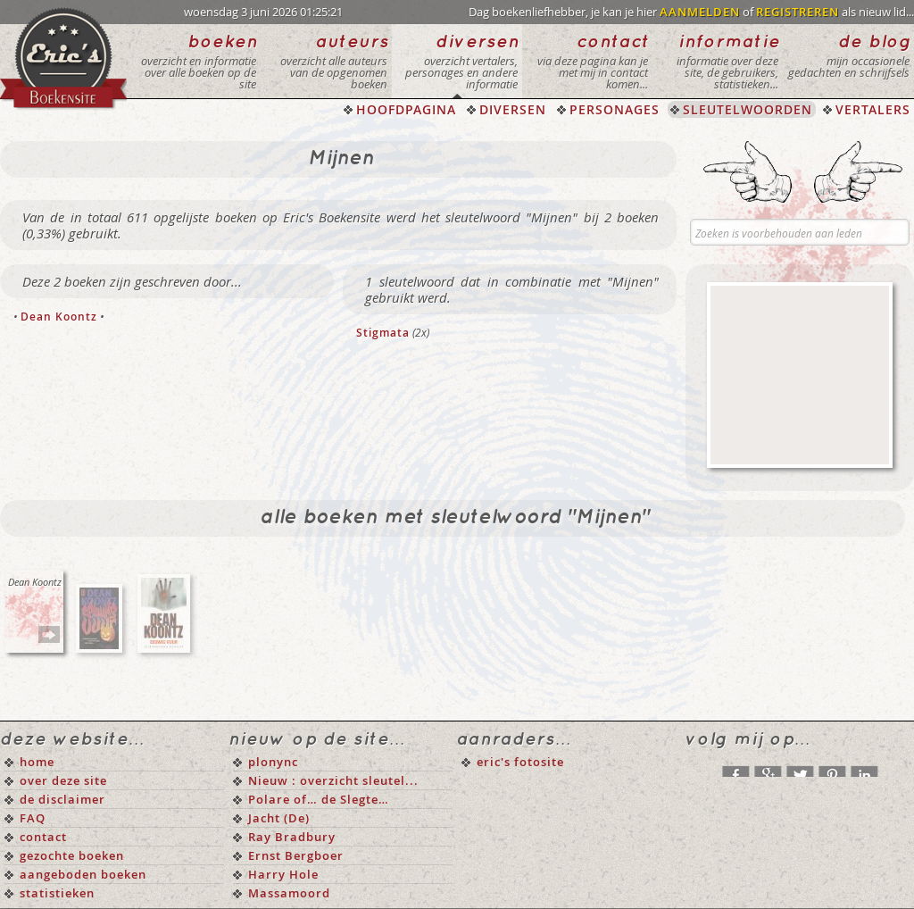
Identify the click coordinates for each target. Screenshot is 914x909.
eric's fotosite (520, 762)
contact (43, 837)
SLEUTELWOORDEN (747, 109)
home (37, 762)
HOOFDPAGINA (406, 109)
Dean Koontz (59, 316)
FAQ (33, 818)
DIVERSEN (512, 109)
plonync (273, 762)
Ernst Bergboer (296, 855)
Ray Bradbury (292, 837)
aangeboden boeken (83, 874)
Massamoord (289, 893)
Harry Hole (283, 874)
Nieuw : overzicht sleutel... (333, 780)
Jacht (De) (279, 818)
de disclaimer (62, 799)
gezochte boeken (72, 855)
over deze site (63, 780)
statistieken (57, 893)
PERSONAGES (614, 109)
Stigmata (383, 332)
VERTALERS (872, 109)
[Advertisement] (799, 375)
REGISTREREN (797, 12)
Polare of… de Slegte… (318, 799)
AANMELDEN (700, 12)
